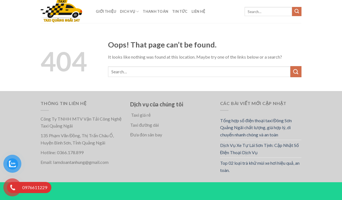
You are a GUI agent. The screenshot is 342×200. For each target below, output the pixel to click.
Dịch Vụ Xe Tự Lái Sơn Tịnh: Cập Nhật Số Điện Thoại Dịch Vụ (259, 148)
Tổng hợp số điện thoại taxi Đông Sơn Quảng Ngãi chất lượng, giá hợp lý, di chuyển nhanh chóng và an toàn (256, 127)
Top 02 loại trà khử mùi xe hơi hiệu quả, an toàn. (260, 166)
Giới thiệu (106, 11)
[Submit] (296, 11)
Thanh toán (155, 11)
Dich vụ (129, 11)
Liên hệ (198, 11)
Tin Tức (180, 11)
